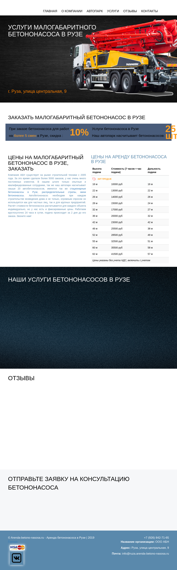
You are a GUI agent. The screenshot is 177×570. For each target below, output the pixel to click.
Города (12, 541)
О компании (71, 11)
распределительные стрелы (59, 192)
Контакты (149, 11)
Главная (50, 11)
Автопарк (95, 11)
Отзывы (130, 11)
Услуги (113, 11)
